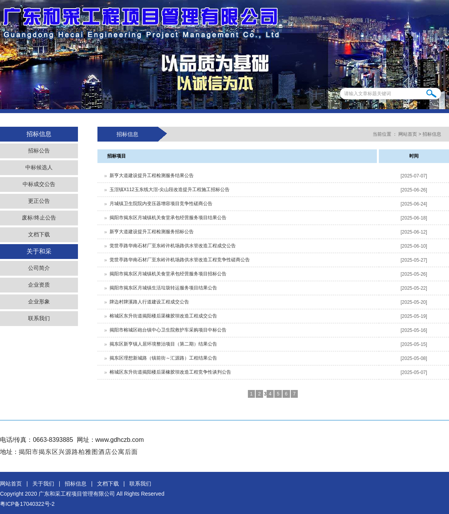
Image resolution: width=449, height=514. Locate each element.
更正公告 (39, 201)
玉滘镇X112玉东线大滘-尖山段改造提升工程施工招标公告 (170, 189)
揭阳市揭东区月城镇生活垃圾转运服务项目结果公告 (163, 288)
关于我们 (43, 483)
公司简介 (39, 268)
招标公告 (39, 151)
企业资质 (39, 285)
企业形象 (39, 302)
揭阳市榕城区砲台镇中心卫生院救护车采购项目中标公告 (168, 330)
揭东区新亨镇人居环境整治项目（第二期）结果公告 (163, 344)
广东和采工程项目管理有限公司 (77, 494)
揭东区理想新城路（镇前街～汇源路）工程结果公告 (163, 358)
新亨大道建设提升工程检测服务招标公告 (152, 231)
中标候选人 (39, 167)
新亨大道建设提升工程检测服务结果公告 (152, 175)
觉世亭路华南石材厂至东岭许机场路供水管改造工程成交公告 (173, 245)
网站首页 (408, 134)
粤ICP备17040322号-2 (27, 504)
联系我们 (39, 318)
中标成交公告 (39, 184)
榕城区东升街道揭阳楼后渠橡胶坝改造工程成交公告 (163, 316)
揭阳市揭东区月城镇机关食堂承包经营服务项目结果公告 (168, 217)
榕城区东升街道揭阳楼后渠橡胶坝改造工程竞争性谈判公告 (170, 372)
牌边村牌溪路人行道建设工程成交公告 (149, 302)
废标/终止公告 (39, 218)
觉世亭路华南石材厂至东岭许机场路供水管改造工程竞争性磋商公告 (180, 259)
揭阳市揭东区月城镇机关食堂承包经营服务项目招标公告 (168, 273)
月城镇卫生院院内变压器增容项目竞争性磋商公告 (161, 203)
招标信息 (431, 134)
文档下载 (39, 235)
